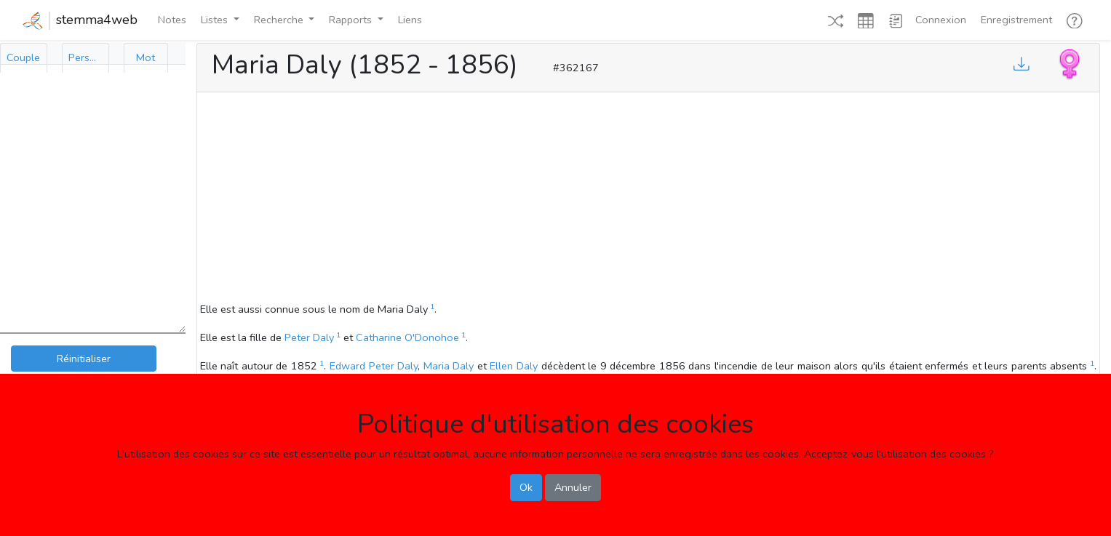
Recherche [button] (280, 19)
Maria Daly (448, 366)
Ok (526, 487)
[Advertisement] (648, 199)
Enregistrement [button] (1016, 19)
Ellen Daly (514, 366)
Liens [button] (410, 19)
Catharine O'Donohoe (407, 337)
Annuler (573, 487)
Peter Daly (309, 337)
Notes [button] (172, 19)
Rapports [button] (352, 19)
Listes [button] (216, 19)
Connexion (940, 19)
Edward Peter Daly (374, 366)
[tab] (23, 58)
